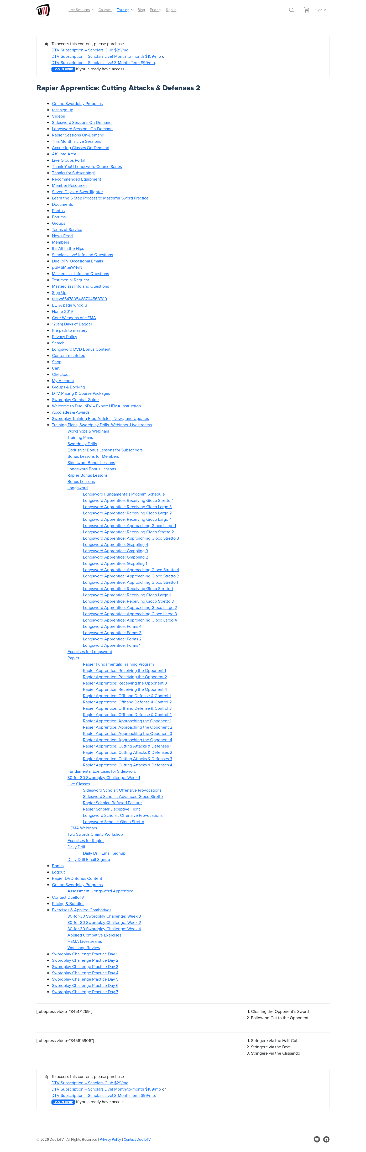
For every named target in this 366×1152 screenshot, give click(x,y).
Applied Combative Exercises (94, 935)
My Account (63, 380)
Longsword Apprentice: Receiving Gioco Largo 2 (127, 513)
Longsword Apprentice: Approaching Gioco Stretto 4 (131, 569)
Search (58, 343)
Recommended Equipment (76, 179)
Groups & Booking (68, 387)
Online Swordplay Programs (77, 103)
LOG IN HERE (63, 69)
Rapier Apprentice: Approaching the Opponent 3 (127, 733)
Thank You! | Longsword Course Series (87, 166)
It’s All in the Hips (68, 248)
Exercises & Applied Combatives (81, 910)
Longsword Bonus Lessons (91, 469)
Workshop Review (83, 947)
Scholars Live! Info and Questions (82, 254)
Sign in (320, 10)
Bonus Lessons (81, 481)
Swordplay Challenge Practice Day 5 (85, 979)
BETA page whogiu (69, 305)
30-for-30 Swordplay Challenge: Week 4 (104, 929)
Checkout (61, 374)
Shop (56, 362)
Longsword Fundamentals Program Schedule (124, 494)
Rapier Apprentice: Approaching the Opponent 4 (127, 740)
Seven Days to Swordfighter (77, 191)
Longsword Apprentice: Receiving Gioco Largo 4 (127, 519)
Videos (58, 116)
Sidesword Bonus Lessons (91, 462)
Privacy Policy (64, 336)
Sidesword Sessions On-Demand (82, 122)
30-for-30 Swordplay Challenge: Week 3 (104, 916)
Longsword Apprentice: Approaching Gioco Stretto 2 (131, 576)
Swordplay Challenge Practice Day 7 (85, 992)
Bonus (58, 866)
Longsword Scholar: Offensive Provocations (123, 815)
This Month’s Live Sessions (76, 141)
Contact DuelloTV (68, 897)
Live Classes (78, 784)
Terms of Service (67, 229)
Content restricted (68, 355)
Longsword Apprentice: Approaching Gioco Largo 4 (130, 620)
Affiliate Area (64, 154)
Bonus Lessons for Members (93, 456)
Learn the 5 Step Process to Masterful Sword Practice (100, 198)
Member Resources (69, 185)
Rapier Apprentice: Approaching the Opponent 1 (127, 721)
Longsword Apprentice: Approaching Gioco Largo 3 (130, 614)
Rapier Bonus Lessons (87, 475)
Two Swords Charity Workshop (95, 834)
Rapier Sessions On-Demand (78, 135)
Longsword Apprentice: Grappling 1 (115, 563)
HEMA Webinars (82, 828)
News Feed (62, 236)
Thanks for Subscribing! (73, 173)
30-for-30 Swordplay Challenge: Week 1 (103, 777)
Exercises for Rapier (85, 840)
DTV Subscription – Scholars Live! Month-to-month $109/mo (106, 56)
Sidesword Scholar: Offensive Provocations (122, 790)
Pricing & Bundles (68, 903)
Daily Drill (76, 847)
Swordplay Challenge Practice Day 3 (85, 966)
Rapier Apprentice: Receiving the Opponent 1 (124, 670)
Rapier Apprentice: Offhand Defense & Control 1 (127, 695)
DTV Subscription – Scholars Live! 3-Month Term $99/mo (103, 62)
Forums (59, 217)
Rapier (73, 658)
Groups (58, 223)
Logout (58, 872)
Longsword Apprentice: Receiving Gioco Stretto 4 (128, 500)
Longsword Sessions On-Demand (82, 128)
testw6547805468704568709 (79, 299)
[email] (317, 1139)
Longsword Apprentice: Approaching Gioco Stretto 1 (130, 582)
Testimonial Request (70, 280)
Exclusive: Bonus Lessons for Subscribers (105, 450)
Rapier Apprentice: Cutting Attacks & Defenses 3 (127, 758)
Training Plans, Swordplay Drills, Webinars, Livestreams (102, 425)
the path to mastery (69, 330)
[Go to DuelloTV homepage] (43, 9)
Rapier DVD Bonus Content (77, 878)
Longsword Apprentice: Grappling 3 (115, 551)
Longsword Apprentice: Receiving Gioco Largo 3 (127, 506)
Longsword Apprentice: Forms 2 (112, 639)
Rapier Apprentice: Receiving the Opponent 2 (125, 677)
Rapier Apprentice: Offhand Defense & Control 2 (127, 702)
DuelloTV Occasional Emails (77, 261)
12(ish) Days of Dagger (72, 324)
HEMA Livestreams (84, 941)
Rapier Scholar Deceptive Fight (111, 809)
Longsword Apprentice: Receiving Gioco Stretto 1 (128, 588)
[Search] (291, 10)
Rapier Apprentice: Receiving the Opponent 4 (125, 689)
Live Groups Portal (68, 160)
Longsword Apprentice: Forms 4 (112, 626)
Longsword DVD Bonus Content (81, 349)
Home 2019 (62, 311)
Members (60, 242)
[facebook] (326, 1139)
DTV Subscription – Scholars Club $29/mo (89, 50)
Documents (62, 204)
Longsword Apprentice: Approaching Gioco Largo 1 (129, 525)
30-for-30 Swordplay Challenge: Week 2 (104, 922)
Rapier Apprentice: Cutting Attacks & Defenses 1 (127, 746)
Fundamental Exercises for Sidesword (101, 771)
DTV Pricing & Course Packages (81, 393)
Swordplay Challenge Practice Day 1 (84, 954)
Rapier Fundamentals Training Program (118, 664)
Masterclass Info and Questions (80, 273)
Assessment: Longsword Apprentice (100, 891)
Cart (56, 368)
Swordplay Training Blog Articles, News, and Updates (100, 418)
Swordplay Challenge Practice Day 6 (85, 985)
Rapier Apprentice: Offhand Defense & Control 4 (127, 714)
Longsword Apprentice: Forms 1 (111, 645)
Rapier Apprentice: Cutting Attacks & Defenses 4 (127, 765)
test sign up (62, 110)
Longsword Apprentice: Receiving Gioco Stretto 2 (128, 532)
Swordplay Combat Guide (75, 399)
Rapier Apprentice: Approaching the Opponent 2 (127, 727)
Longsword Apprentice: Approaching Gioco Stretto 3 (131, 538)
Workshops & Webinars (88, 431)
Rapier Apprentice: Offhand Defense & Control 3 (127, 708)
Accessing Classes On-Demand (80, 147)
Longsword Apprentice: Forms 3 (112, 632)
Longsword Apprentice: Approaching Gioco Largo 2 (130, 607)
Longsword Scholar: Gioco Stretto (113, 821)
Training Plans (80, 437)
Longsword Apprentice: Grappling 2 (115, 557)
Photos (58, 210)
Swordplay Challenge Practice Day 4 (85, 973)
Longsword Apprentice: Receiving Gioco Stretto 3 (128, 601)
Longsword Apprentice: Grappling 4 (115, 544)
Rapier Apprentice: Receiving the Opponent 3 (125, 683)
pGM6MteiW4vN (67, 267)
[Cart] (306, 10)
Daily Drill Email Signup (104, 853)
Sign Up (59, 292)
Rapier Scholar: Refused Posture (112, 803)
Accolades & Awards (71, 412)
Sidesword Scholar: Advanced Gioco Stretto (123, 796)
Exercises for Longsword (89, 651)
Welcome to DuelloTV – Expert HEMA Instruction (96, 406)
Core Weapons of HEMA (74, 317)
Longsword (77, 488)
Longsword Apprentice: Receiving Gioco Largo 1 (127, 595)
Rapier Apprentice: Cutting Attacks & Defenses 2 (127, 752)
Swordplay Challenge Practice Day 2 (85, 960)
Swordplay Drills (82, 443)
